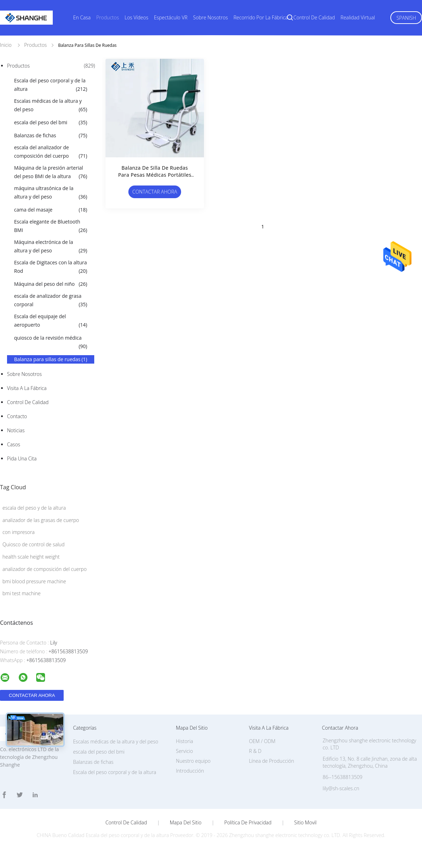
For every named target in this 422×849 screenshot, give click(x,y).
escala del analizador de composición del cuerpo (50, 152)
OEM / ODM (262, 741)
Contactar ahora (154, 191)
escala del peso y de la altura (34, 507)
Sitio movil (305, 822)
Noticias (16, 430)
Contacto (17, 416)
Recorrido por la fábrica (261, 17)
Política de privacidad (247, 822)
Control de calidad (314, 17)
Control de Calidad (28, 402)
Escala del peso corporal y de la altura (50, 85)
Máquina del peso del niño (50, 284)
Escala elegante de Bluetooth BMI (50, 226)
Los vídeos (136, 17)
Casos (13, 444)
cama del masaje (50, 210)
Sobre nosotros (210, 17)
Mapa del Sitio (186, 822)
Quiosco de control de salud (33, 544)
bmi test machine (21, 593)
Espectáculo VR (170, 17)
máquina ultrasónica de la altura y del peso (50, 193)
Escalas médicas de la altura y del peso (50, 106)
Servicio (184, 751)
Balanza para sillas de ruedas (50, 359)
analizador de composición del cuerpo (44, 569)
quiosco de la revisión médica (50, 342)
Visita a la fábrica (26, 388)
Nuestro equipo (193, 760)
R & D (255, 751)
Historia (184, 741)
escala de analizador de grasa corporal (50, 301)
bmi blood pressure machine (34, 581)
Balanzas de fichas (50, 135)
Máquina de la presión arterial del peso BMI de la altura (50, 172)
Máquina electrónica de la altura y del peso (50, 247)
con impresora (18, 532)
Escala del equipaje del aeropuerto (50, 321)
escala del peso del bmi (50, 122)
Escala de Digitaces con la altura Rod (50, 267)
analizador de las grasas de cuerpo (40, 520)
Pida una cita (22, 458)
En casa (82, 17)
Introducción (190, 770)
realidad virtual (357, 17)
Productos (107, 17)
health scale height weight (30, 556)
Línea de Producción (271, 760)
